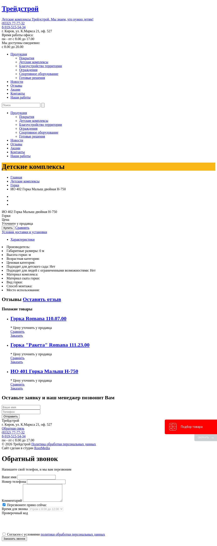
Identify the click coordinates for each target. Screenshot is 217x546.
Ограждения (28, 70)
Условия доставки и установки (24, 232)
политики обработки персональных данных (73, 537)
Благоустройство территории (40, 66)
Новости (16, 81)
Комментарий (12, 504)
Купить (8, 228)
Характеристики (22, 239)
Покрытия (26, 58)
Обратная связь (13, 428)
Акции (15, 89)
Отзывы (16, 85)
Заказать (16, 335)
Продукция (18, 54)
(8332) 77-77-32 (13, 23)
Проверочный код (15, 516)
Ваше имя (9, 477)
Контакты (17, 93)
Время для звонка (15, 512)
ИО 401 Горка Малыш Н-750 (44, 371)
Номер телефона (14, 481)
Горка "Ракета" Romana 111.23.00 (49, 345)
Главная (16, 177)
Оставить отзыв (42, 299)
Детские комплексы (33, 62)
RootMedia (42, 448)
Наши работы (20, 97)
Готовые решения (32, 78)
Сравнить (22, 228)
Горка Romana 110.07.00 (38, 318)
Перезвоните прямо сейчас (25, 508)
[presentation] (35, 526)
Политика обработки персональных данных (63, 444)
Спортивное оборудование (38, 74)
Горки (14, 185)
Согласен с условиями (54, 537)
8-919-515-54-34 (13, 27)
